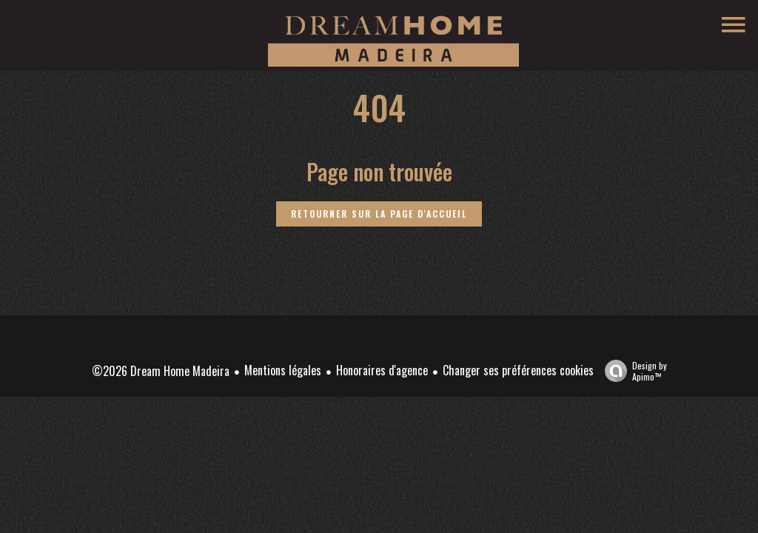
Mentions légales (282, 370)
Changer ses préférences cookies (518, 370)
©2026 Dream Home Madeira (160, 371)
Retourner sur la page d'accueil (379, 213)
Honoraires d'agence (382, 370)
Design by (632, 370)
